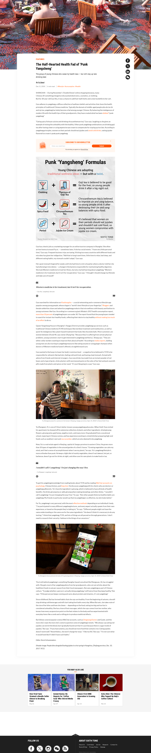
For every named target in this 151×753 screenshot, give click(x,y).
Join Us (98, 744)
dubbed (105, 113)
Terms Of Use (83, 747)
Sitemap (102, 747)
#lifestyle (61, 86)
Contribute (90, 744)
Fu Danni (41, 82)
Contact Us (113, 744)
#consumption (70, 86)
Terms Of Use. (84, 149)
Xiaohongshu (66, 302)
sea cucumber (66, 439)
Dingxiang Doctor (90, 620)
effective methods (80, 503)
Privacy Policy (93, 747)
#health (78, 86)
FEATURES (40, 59)
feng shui (64, 486)
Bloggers (105, 305)
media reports (100, 341)
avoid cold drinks (94, 130)
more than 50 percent (44, 314)
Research (105, 744)
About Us (82, 744)
